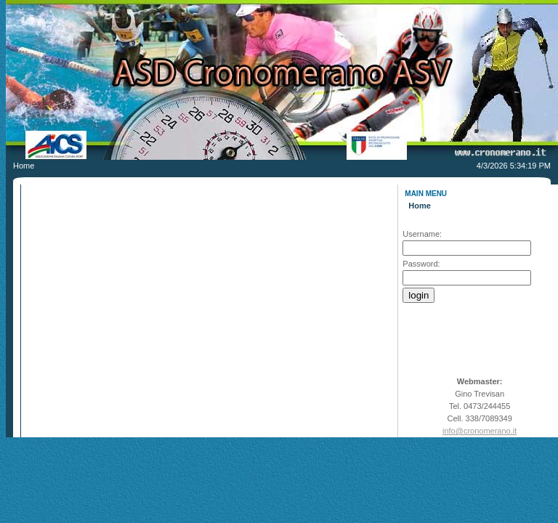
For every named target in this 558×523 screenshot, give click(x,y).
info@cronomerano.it (479, 430)
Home (419, 205)
